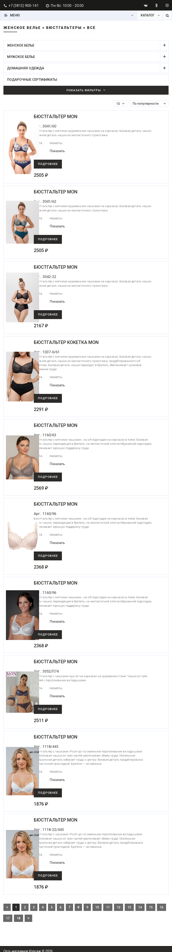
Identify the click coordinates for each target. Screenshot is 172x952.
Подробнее (55, 163)
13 (129, 904)
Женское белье (83, 45)
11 (108, 904)
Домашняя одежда (83, 68)
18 (18, 915)
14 (140, 904)
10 (97, 904)
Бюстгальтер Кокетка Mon (73, 342)
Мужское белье (83, 57)
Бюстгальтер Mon (63, 116)
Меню (15, 15)
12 (118, 904)
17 (8, 915)
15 (151, 904)
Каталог (148, 15)
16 (161, 904)
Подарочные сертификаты (32, 80)
